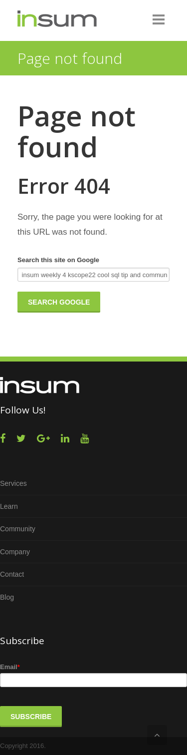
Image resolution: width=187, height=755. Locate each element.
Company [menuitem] (15, 552)
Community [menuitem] (17, 529)
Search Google (59, 302)
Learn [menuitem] (9, 506)
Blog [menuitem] (7, 597)
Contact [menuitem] (12, 574)
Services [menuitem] (13, 483)
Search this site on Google (58, 260)
